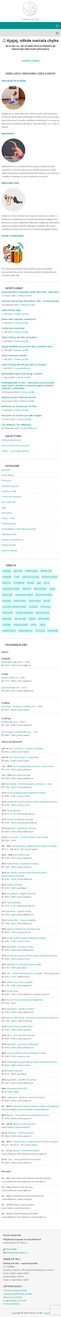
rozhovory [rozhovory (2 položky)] (45, 606)
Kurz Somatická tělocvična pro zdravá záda (32, 766)
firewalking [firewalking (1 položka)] (19, 582)
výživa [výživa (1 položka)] (34, 624)
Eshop (19, 1297)
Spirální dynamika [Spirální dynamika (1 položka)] (24, 612)
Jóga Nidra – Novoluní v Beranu (21, 828)
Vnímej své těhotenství (12, 539)
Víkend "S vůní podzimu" (24, 1123)
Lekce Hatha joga (11, 310)
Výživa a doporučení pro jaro (15, 445)
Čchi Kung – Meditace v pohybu (16, 706)
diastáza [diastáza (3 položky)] (6, 582)
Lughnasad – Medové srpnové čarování (26, 1097)
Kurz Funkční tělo (21, 854)
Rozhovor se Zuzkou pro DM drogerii (22, 415)
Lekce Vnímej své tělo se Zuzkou (19, 337)
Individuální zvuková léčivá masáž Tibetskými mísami (32, 801)
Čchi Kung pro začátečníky (14, 731)
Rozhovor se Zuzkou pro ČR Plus (19, 406)
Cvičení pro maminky (13, 328)
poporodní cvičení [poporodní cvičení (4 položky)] (24, 594)
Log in (47, 1312)
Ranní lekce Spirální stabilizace (19, 319)
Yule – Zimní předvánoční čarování (24, 1159)
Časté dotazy (8, 475)
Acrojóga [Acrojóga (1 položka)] (6, 570)
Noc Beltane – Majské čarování (21, 893)
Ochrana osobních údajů (15, 1290)
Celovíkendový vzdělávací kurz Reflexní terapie (34, 846)
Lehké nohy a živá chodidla (19, 982)
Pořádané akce (9, 523)
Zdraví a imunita (9, 550)
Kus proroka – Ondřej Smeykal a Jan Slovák (27, 837)
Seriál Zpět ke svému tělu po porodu (19, 528)
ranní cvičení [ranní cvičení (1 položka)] (35, 600)
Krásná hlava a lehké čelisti (20, 1026)
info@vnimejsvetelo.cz (16, 1252)
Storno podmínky (11, 1303)
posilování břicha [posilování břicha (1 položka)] (43, 594)
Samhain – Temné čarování (20, 1132)
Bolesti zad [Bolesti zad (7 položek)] (46, 570)
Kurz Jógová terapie (21, 775)
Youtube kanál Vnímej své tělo (17, 1293)
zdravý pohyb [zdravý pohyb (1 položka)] (9, 630)
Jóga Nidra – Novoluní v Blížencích (22, 1044)
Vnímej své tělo (31, 11)
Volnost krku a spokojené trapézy (23, 863)
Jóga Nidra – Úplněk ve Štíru (19, 911)
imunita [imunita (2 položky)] (30, 582)
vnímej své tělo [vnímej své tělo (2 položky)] (21, 624)
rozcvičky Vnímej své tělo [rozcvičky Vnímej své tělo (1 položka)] (14, 606)
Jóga (4, 507)
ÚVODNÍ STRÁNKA (30, 60)
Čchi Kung (6, 480)
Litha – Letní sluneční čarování (21, 1035)
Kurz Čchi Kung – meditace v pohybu (26, 748)
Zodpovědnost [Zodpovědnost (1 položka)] (25, 630)
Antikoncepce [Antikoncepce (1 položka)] (31, 570)
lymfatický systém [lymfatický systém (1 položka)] (10, 588)
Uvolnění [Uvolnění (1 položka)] (6, 624)
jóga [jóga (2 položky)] (39, 582)
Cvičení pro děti (9, 491)
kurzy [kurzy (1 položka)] (46, 582)
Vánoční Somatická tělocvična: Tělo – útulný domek (30, 301)
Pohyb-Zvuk (12, 991)
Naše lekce (7, 512)
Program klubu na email (14, 1300)
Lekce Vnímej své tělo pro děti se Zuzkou (24, 364)
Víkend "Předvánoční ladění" (26, 1150)
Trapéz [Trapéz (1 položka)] (32, 618)
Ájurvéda (6, 469)
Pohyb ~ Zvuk (8, 518)
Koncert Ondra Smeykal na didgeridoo (25, 999)
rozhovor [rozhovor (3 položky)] (33, 606)
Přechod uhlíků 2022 (11, 440)
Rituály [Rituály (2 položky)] (47, 600)
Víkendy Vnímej (9, 534)
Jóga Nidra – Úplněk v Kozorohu (22, 1079)
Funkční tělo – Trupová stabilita (21, 920)
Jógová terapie (8, 687)
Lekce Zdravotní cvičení (14, 355)
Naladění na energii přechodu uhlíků (24, 964)
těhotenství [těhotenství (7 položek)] (43, 618)
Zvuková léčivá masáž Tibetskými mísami (26, 792)
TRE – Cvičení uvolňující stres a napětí (24, 973)
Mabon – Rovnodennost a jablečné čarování (28, 1115)
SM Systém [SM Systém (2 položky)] (7, 612)
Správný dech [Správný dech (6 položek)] (42, 612)
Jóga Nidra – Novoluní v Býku (20, 946)
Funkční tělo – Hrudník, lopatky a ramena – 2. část (29, 783)
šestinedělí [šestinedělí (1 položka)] (52, 630)
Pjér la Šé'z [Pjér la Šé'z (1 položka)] (7, 594)
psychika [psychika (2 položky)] (6, 600)
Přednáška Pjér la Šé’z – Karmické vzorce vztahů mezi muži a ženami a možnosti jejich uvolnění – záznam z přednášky (28, 385)
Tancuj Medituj (13, 810)
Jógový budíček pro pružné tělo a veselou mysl (27, 346)
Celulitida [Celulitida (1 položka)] (6, 576)
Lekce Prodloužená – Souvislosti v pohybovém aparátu (32, 1017)
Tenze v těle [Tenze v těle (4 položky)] (20, 618)
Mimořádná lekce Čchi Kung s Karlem (22, 373)
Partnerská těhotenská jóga (20, 819)
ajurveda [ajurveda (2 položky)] (18, 570)
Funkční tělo (7, 721)
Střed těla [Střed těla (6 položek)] (7, 618)
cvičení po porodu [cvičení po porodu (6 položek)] (30, 576)
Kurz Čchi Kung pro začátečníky (24, 757)
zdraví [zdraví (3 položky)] (42, 624)
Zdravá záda (8, 677)
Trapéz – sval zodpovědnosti (15, 450)
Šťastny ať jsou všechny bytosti (19, 397)
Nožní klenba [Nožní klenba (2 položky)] (40, 588)
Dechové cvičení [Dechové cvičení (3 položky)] (49, 576)
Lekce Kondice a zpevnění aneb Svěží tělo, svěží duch (30, 291)
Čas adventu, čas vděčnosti (16, 424)
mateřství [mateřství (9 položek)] (26, 588)
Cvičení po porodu (10, 485)
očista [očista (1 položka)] (52, 588)
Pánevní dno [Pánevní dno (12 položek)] (20, 600)
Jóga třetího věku (10, 662)
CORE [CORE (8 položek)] (16, 576)
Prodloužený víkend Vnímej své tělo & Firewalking (35, 1106)
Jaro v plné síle (8, 502)
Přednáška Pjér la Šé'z (17, 1088)
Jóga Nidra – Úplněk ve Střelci (20, 1008)
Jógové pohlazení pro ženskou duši (23, 929)
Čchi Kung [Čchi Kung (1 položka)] (40, 630)
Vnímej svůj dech (15, 884)
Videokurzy (8, 1297)
